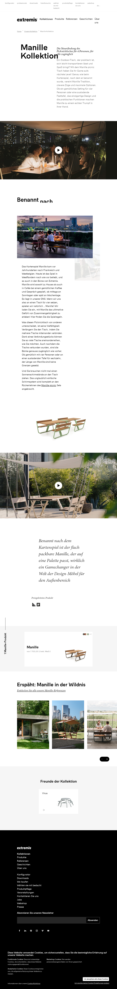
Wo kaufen (22, 881)
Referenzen (71, 19)
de (98, 6)
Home (19, 31)
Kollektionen (46, 19)
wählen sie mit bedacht (56, 5)
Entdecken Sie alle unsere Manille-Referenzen (41, 690)
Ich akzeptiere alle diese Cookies (96, 979)
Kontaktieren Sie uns (27, 896)
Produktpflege (67, 3)
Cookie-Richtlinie (33, 984)
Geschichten (86, 19)
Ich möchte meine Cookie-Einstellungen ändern (92, 983)
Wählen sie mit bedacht (29, 885)
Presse (20, 907)
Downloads (34, 3)
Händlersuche (46, 3)
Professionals (22, 3)
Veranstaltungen (25, 892)
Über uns (21, 868)
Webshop (90, 3)
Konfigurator (9, 3)
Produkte (59, 19)
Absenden (93, 920)
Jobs (19, 899)
